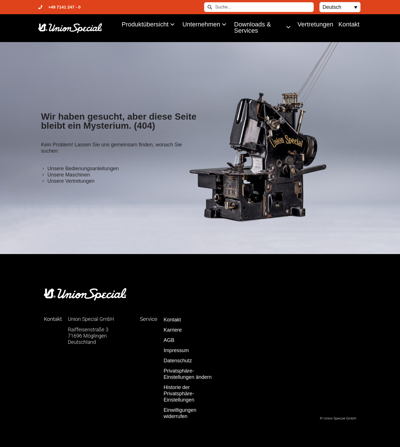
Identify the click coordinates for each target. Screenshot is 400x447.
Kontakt (349, 24)
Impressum (176, 350)
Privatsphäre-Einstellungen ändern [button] (187, 374)
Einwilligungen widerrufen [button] (180, 413)
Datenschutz (178, 360)
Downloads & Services (263, 27)
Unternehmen (205, 24)
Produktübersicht (150, 24)
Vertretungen (315, 24)
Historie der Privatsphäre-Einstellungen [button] (179, 393)
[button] (340, 7)
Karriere (173, 330)
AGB (169, 340)
